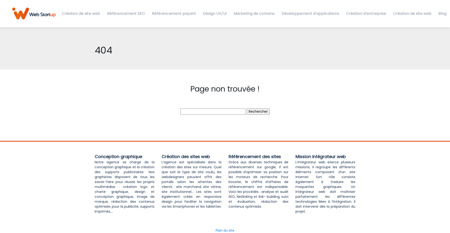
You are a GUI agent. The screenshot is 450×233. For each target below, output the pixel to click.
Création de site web (81, 13)
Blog (442, 13)
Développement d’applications (310, 13)
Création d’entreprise (366, 13)
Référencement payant (174, 13)
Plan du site (225, 230)
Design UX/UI (215, 13)
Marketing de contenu (254, 13)
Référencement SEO (126, 13)
